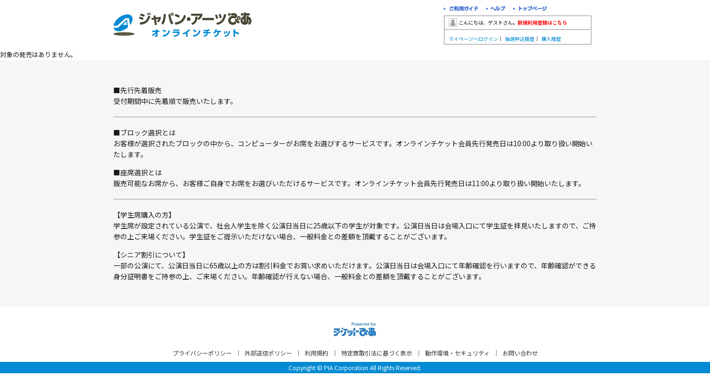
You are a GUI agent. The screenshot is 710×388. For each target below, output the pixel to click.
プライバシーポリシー (202, 353)
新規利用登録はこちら (542, 22)
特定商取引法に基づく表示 (376, 353)
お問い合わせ (520, 353)
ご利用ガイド (461, 9)
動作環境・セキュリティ (457, 353)
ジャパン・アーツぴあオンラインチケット (182, 24)
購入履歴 (551, 38)
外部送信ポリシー (268, 353)
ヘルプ (495, 9)
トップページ (530, 9)
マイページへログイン (473, 38)
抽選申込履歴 (519, 38)
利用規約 (316, 353)
